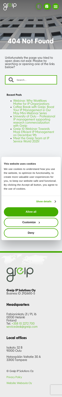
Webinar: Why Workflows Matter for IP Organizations (31, 102)
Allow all (31, 211)
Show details (44, 201)
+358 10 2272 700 (23, 323)
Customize (31, 222)
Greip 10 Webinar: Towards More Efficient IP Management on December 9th (33, 132)
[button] (56, 6)
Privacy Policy (14, 377)
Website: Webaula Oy (19, 383)
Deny (31, 232)
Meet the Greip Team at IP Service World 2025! (31, 140)
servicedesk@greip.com (22, 327)
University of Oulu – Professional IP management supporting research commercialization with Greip (34, 121)
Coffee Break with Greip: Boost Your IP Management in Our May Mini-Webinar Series (33, 110)
